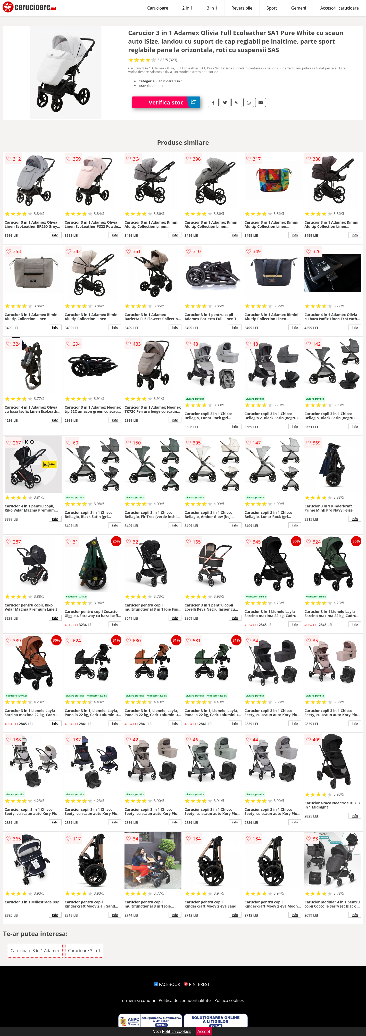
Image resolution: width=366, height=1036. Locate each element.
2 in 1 (187, 8)
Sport (272, 8)
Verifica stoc (174, 102)
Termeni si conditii (137, 1000)
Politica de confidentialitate (185, 1000)
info (55, 235)
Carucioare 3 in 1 (84, 950)
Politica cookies (229, 1000)
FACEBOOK (167, 984)
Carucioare (157, 8)
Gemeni (298, 8)
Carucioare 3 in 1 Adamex (35, 950)
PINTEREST (197, 984)
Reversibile (241, 8)
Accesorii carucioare (339, 8)
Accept (203, 1031)
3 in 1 (212, 8)
